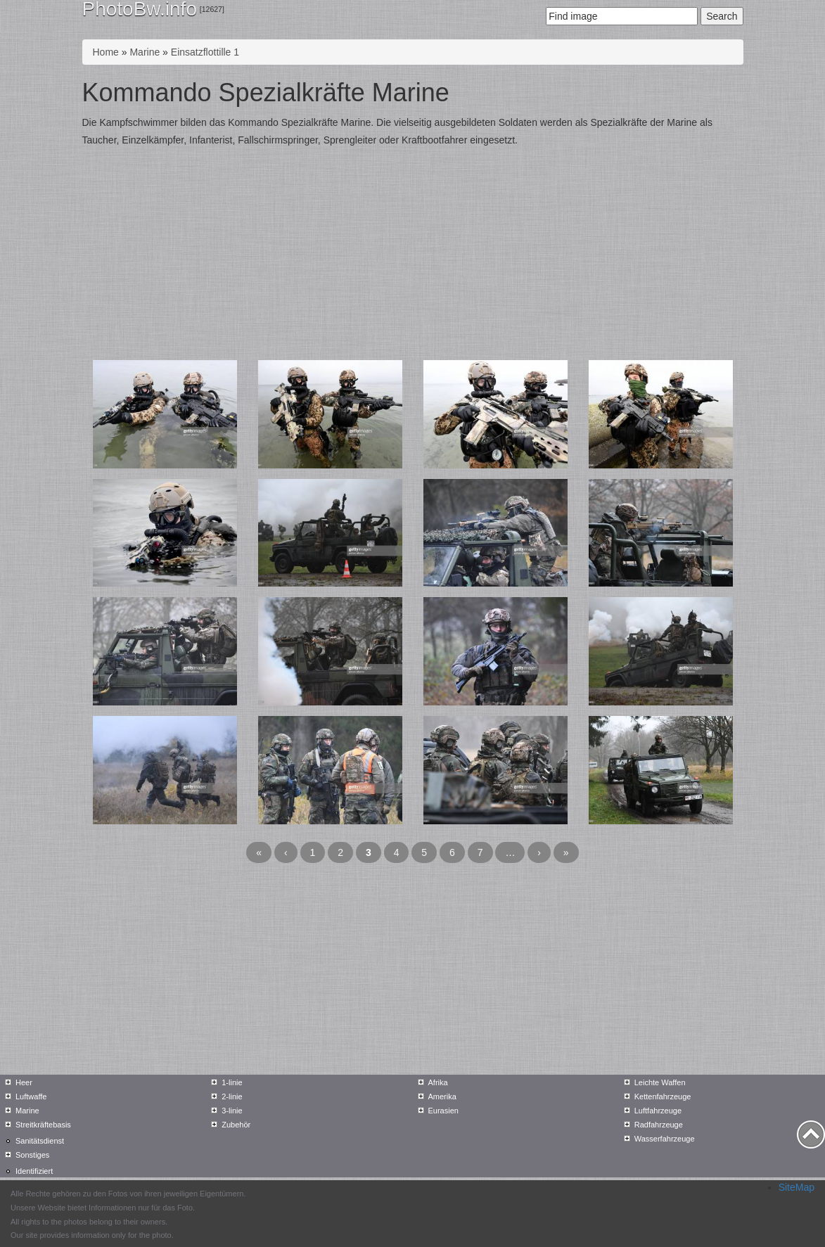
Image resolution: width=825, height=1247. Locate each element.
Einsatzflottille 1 (205, 52)
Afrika (438, 1082)
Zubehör (236, 1124)
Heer (23, 1082)
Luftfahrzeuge (658, 1110)
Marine (144, 52)
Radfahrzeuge (658, 1124)
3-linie (232, 1110)
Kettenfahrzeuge (662, 1096)
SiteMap (796, 1187)
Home (106, 52)
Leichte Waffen (660, 1082)
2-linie (232, 1096)
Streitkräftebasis (43, 1124)
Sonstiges (32, 1155)
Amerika (442, 1096)
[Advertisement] (412, 254)
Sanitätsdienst (39, 1141)
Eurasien (443, 1110)
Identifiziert (34, 1171)
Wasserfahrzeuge (664, 1138)
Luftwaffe (30, 1096)
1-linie (232, 1082)
